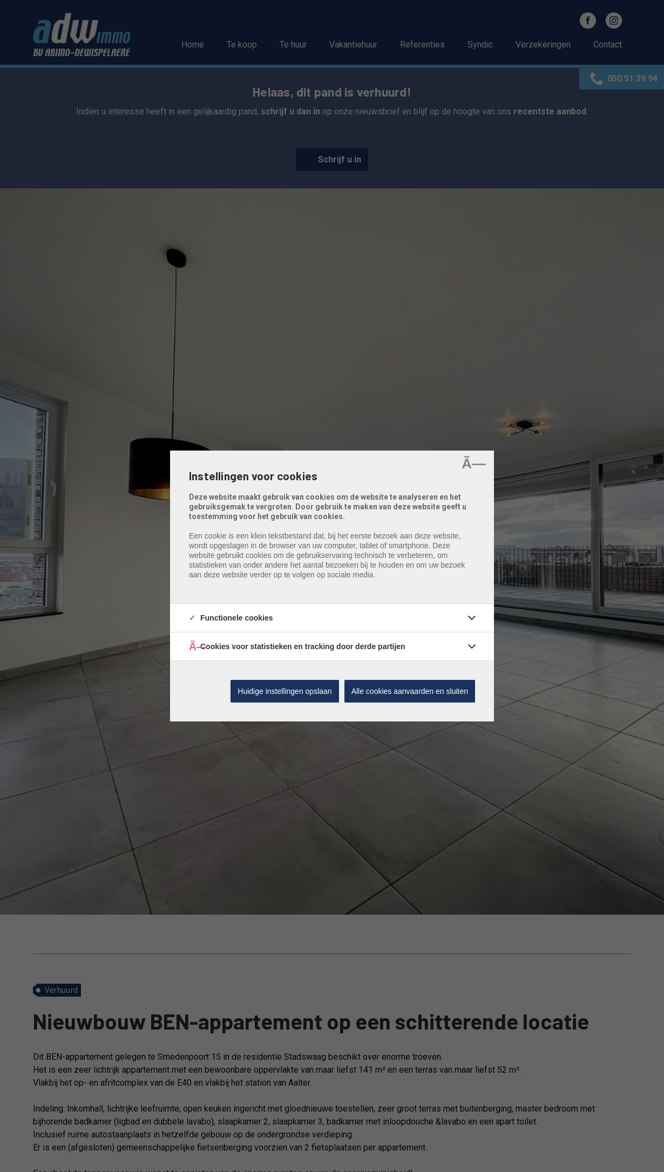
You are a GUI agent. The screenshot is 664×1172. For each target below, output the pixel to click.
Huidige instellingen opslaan (284, 691)
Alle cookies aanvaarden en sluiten (409, 691)
